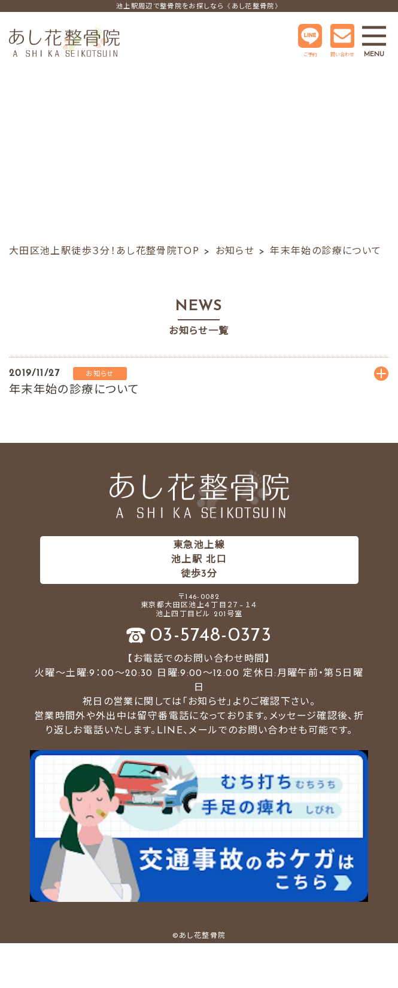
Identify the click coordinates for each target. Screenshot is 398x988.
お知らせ (234, 251)
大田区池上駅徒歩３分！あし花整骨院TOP (104, 251)
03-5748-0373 (211, 636)
